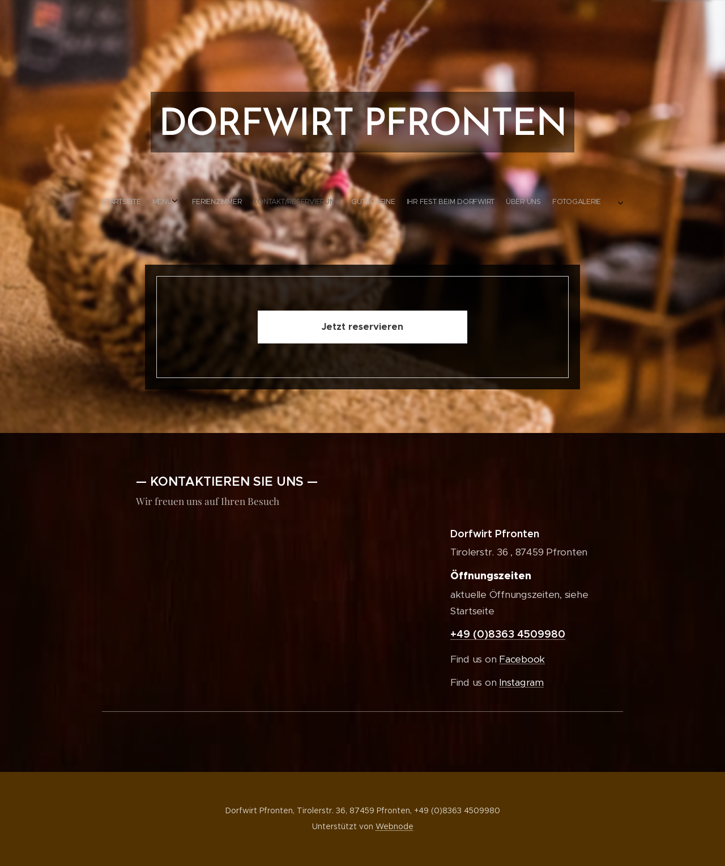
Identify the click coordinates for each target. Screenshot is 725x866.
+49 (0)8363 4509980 (507, 633)
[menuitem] (316, 202)
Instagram (521, 682)
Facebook (522, 659)
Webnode (394, 826)
